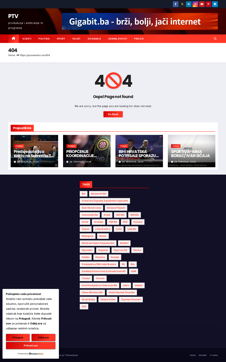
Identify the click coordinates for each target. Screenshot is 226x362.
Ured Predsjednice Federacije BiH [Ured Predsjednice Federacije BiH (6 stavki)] (99, 285)
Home (11, 55)
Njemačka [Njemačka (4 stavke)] (87, 250)
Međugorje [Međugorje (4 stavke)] (87, 236)
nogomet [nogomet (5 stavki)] (103, 250)
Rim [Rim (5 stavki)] (133, 264)
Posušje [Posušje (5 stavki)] (115, 257)
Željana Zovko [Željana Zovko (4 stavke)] (108, 299)
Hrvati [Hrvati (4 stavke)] (85, 222)
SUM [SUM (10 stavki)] (133, 271)
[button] (215, 38)
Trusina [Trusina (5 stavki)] (86, 278)
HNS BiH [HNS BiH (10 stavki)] (134, 215)
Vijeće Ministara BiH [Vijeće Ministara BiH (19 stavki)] (92, 292)
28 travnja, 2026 (28, 162)
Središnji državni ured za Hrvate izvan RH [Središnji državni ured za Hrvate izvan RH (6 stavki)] (103, 271)
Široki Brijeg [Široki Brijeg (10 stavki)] (88, 299)
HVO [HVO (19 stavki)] (125, 222)
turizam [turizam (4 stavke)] (100, 278)
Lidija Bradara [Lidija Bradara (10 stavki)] (102, 229)
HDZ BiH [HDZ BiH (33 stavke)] (120, 215)
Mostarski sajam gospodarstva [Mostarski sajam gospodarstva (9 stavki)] (98, 243)
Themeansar (71, 355)
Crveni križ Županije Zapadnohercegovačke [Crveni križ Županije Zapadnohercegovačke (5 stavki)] (105, 201)
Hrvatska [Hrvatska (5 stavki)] (98, 222)
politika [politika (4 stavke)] (86, 257)
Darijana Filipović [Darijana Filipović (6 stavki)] (116, 208)
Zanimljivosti (117, 38)
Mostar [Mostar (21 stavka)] (103, 236)
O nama (214, 355)
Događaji (94, 38)
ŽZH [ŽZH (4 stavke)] (84, 306)
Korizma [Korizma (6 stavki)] (137, 222)
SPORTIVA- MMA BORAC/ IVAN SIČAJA (190, 153)
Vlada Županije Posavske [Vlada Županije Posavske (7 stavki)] (122, 292)
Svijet (76, 38)
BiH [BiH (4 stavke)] (83, 193)
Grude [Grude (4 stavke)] (107, 215)
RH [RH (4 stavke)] (123, 264)
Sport (61, 38)
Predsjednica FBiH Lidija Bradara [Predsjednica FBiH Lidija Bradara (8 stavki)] (99, 264)
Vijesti (26, 38)
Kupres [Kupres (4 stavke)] (85, 229)
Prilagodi (18, 337)
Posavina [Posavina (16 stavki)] (100, 257)
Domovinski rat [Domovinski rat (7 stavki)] (90, 215)
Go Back (113, 114)
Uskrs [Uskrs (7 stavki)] (126, 285)
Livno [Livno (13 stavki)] (119, 229)
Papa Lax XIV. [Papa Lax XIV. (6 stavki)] (121, 250)
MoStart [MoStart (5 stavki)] (124, 243)
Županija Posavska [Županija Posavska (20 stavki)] (131, 299)
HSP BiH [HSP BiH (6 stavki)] (113, 222)
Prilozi (139, 38)
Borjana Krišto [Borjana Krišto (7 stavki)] (98, 193)
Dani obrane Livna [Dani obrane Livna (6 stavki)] (91, 208)
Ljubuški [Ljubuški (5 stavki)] (131, 229)
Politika (44, 38)
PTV (13, 16)
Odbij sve (43, 337)
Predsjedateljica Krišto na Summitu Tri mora (33, 155)
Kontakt (203, 355)
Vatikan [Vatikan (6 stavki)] (138, 285)
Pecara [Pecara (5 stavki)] (137, 250)
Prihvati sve (31, 345)
